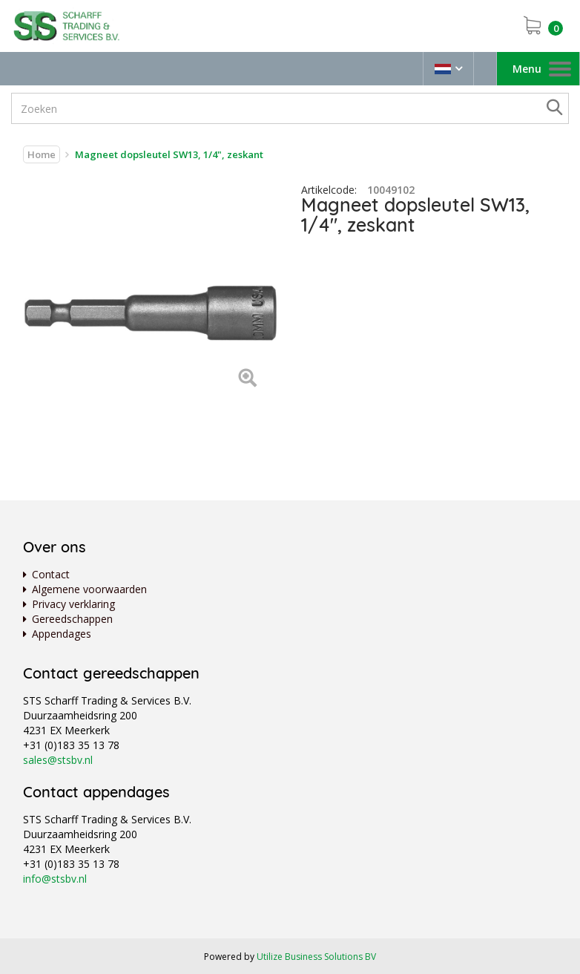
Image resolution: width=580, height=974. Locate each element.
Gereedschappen (72, 619)
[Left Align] (247, 379)
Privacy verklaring (73, 604)
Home (41, 154)
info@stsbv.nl (55, 879)
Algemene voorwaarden (89, 589)
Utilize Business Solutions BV (316, 956)
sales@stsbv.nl (58, 760)
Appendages (61, 634)
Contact (51, 574)
